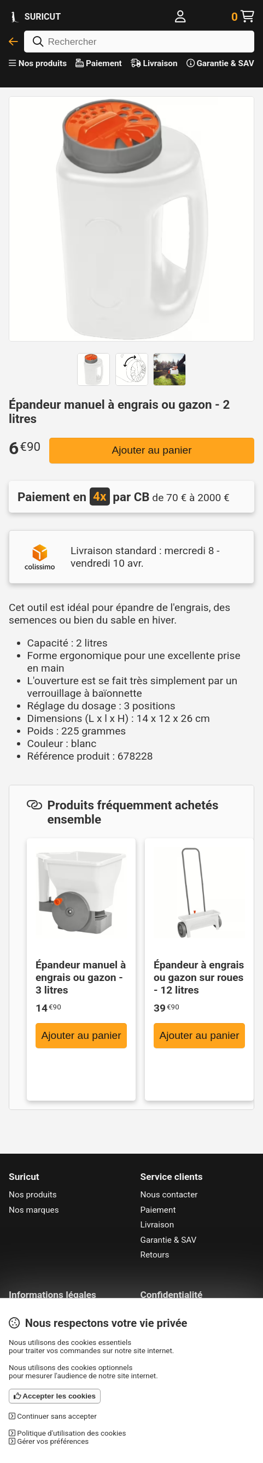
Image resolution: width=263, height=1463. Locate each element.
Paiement (98, 63)
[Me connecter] (180, 16)
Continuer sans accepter (53, 1416)
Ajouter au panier (151, 450)
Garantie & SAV (220, 63)
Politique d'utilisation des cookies (67, 1433)
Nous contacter (169, 1195)
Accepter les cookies (55, 1396)
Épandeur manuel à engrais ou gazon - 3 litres (81, 977)
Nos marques (34, 1210)
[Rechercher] (139, 41)
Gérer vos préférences (49, 1441)
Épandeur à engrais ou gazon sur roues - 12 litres (199, 977)
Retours (155, 1255)
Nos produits (38, 63)
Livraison (154, 63)
